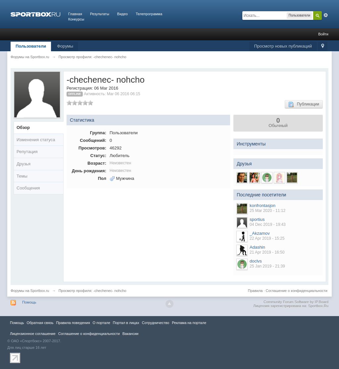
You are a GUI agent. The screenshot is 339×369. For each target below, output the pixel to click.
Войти (323, 34)
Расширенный (325, 15)
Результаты (99, 14)
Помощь (29, 302)
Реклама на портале (189, 323)
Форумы (65, 46)
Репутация (27, 151)
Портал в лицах (126, 323)
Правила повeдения (73, 323)
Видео (122, 14)
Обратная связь (39, 323)
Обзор (23, 127)
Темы (22, 176)
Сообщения (28, 187)
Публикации (303, 104)
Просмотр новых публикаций (283, 46)
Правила (255, 291)
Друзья (23, 163)
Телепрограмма (149, 14)
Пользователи (31, 46)
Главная (75, 14)
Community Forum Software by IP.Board (296, 302)
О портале (101, 323)
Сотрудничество (155, 323)
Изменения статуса (36, 139)
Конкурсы (76, 19)
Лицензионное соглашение (33, 334)
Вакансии (130, 334)
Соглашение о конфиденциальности (296, 291)
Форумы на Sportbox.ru (30, 291)
